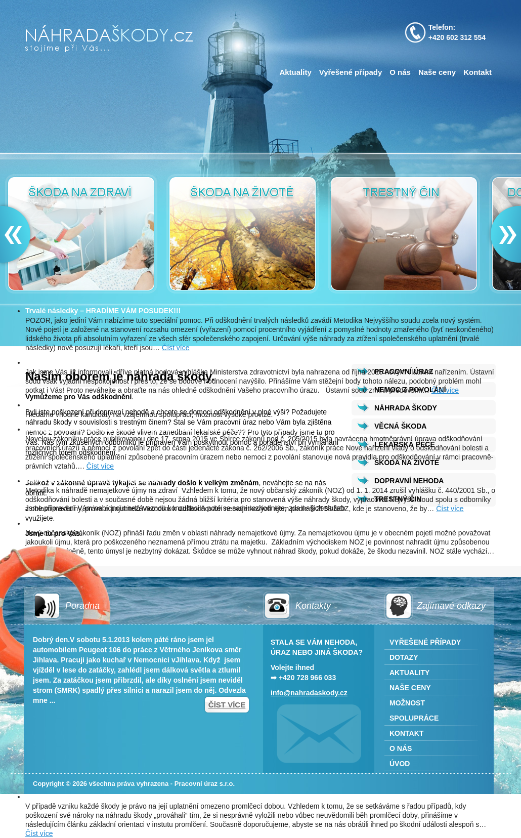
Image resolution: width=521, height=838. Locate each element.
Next (503, 234)
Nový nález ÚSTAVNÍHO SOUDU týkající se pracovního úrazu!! (129, 362)
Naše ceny (437, 72)
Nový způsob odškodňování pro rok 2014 (94, 481)
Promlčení (42, 796)
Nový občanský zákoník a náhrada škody (94, 523)
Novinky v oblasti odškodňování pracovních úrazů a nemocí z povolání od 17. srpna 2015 (175, 429)
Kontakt (477, 72)
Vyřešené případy (350, 72)
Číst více (175, 348)
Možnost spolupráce (59, 405)
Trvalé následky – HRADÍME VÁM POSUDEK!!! (103, 311)
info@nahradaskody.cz (309, 693)
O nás (400, 72)
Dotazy (403, 657)
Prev (17, 234)
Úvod (399, 764)
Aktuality (295, 72)
